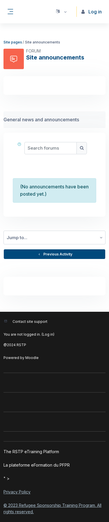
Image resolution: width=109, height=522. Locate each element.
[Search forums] (50, 148)
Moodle (32, 357)
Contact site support (29, 321)
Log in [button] (91, 12)
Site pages (12, 42)
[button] (61, 12)
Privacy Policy (17, 491)
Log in (48, 334)
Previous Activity (54, 254)
